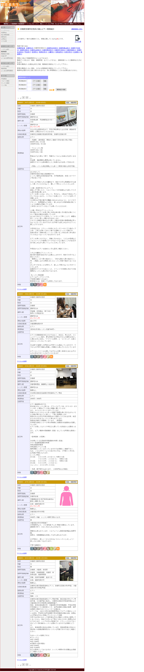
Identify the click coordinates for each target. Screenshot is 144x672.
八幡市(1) (51, 52)
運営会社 (4, 37)
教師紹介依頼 (5, 54)
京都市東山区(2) (64, 48)
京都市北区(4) (24, 50)
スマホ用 (4, 41)
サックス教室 (5, 83)
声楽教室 (4, 79)
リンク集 (4, 85)
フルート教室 (5, 81)
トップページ (5, 30)
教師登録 (4, 68)
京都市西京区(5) (47, 50)
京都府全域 (21, 48)
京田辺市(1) (59, 52)
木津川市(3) (68, 52)
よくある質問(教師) (7, 70)
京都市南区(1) (71, 50)
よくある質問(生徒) (7, 58)
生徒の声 (4, 56)
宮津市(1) (35, 52)
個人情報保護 (5, 35)
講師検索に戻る (76, 29)
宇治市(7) (27, 52)
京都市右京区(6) (52, 48)
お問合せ (4, 39)
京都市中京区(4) (60, 50)
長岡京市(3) (43, 52)
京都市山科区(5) (35, 50)
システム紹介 (5, 49)
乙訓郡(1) (76, 52)
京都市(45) (29, 48)
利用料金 (4, 32)
